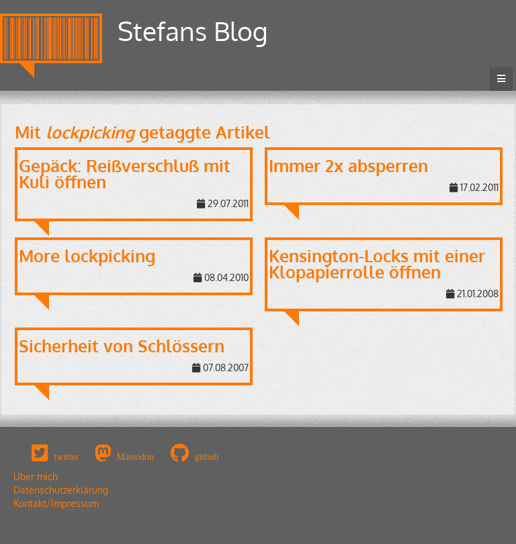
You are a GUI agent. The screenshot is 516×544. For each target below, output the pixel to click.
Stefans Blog (193, 30)
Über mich (35, 476)
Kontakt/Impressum (56, 503)
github (207, 456)
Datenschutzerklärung (60, 490)
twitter (66, 456)
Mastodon (135, 456)
